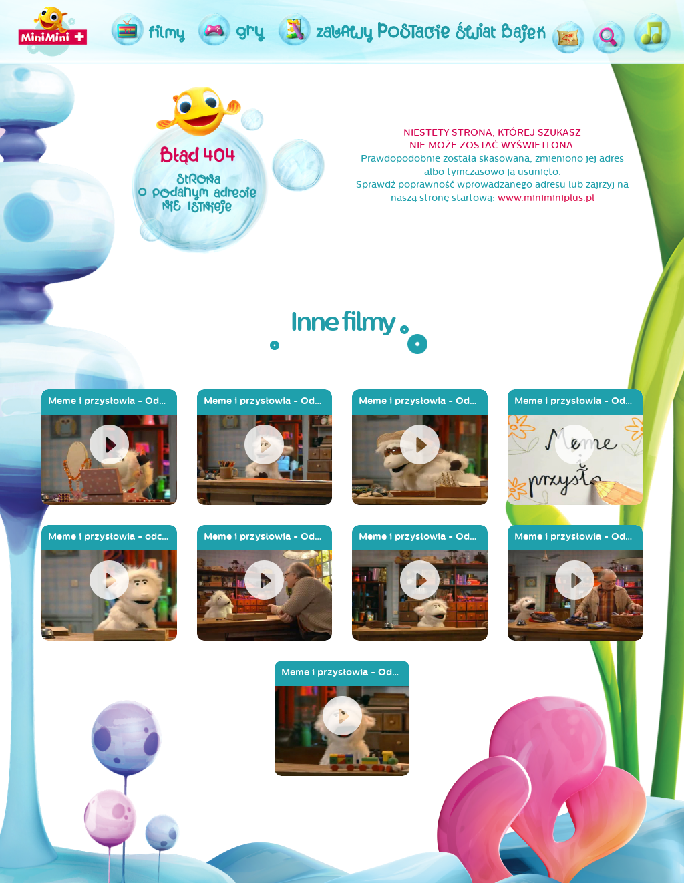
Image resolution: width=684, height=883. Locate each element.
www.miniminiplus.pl (546, 198)
